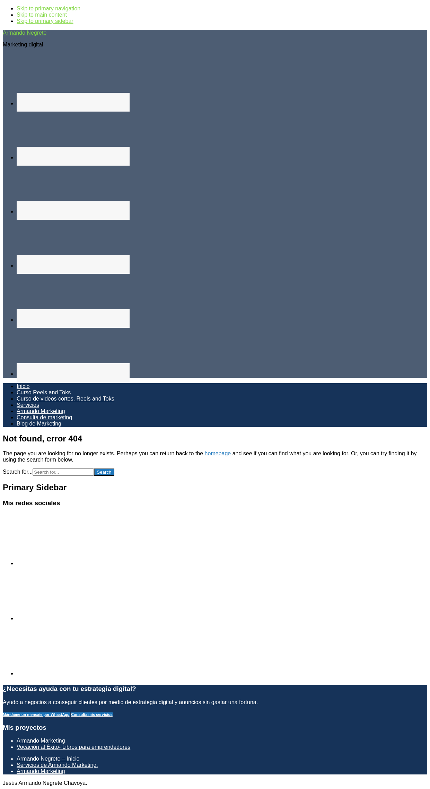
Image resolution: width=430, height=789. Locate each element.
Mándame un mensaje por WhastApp (36, 714)
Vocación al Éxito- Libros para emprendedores (73, 747)
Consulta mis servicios (92, 714)
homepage (218, 453)
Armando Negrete (24, 33)
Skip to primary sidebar (45, 21)
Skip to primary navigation (48, 8)
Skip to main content (42, 15)
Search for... (18, 472)
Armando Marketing (41, 741)
